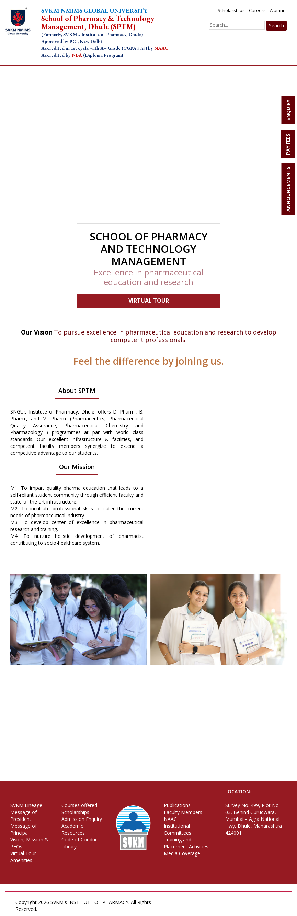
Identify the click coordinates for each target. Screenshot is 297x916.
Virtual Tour (23, 853)
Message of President (23, 815)
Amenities (21, 860)
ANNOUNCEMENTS (288, 189)
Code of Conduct (80, 839)
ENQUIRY (288, 110)
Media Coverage (182, 853)
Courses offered (79, 805)
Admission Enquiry (81, 819)
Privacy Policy (56, 909)
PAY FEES (288, 144)
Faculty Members (183, 812)
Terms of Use (91, 909)
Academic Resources (73, 829)
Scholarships (231, 10)
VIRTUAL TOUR (148, 300)
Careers (257, 10)
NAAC (170, 819)
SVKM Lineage (26, 805)
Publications (177, 805)
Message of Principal (23, 829)
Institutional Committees (177, 829)
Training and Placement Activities (186, 843)
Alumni (277, 10)
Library (69, 846)
